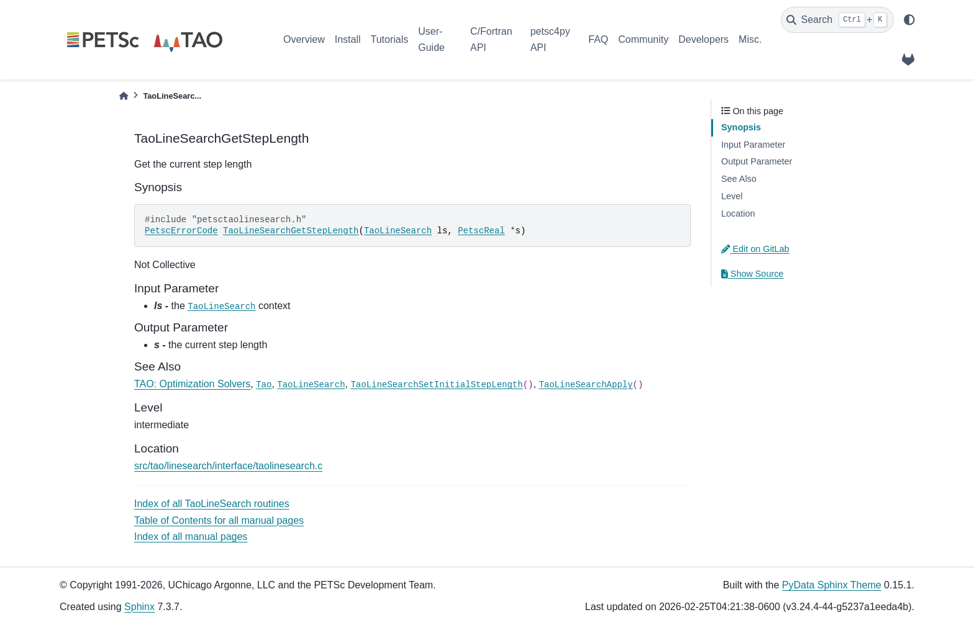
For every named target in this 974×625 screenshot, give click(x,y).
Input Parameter (753, 145)
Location (738, 213)
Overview (304, 39)
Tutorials (389, 39)
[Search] (837, 20)
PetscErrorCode (181, 231)
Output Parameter (756, 161)
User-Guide (431, 39)
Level (731, 196)
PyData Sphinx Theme (831, 585)
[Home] (123, 95)
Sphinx (139, 606)
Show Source (752, 274)
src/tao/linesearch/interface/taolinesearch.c (228, 466)
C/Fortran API (491, 39)
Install (348, 39)
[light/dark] (909, 19)
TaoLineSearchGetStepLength (290, 231)
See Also (739, 179)
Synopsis (741, 127)
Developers (703, 39)
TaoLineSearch (398, 231)
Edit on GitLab (755, 249)
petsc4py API (550, 39)
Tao (263, 385)
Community (643, 39)
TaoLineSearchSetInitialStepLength (436, 385)
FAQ (598, 39)
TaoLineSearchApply (585, 385)
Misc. (750, 39)
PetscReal (481, 231)
